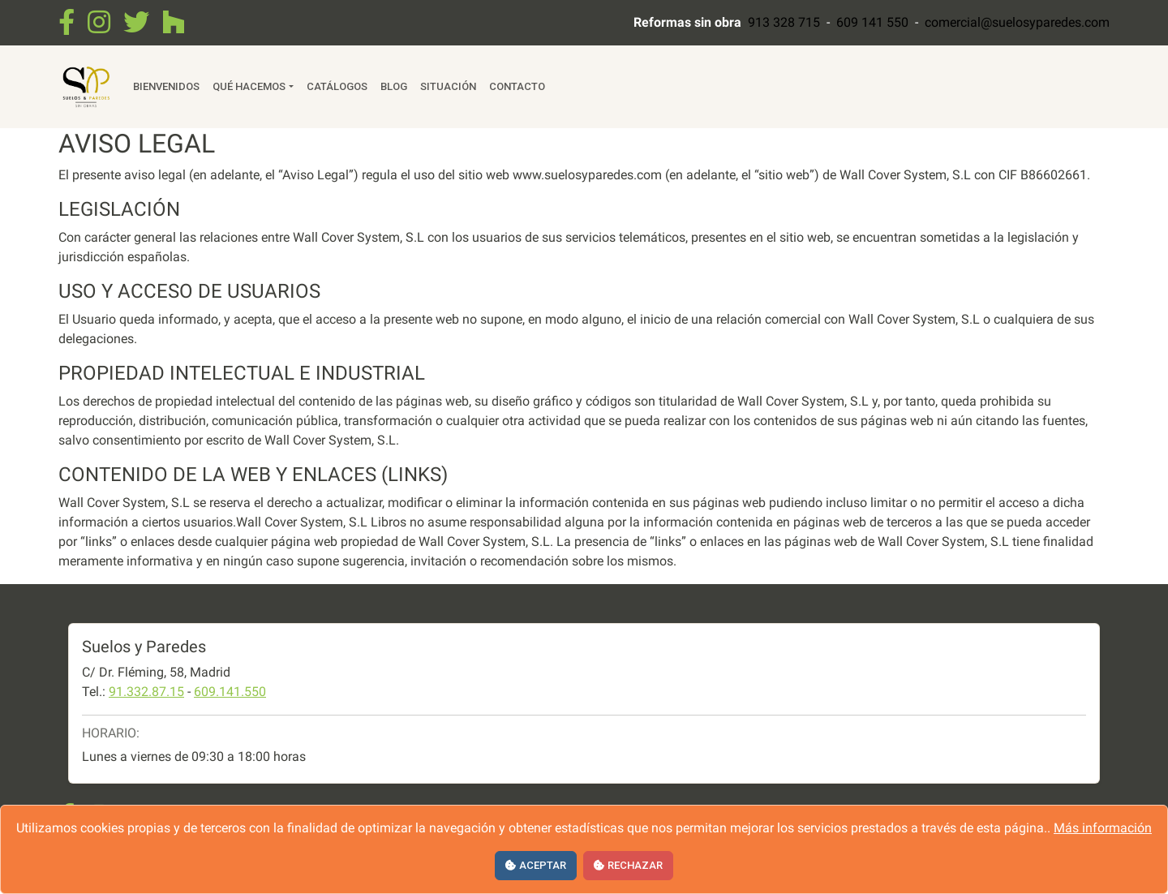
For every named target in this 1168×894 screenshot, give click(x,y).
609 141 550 (872, 22)
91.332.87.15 (146, 691)
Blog (393, 86)
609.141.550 (230, 691)
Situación (448, 86)
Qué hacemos (249, 86)
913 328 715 (784, 22)
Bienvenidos (166, 86)
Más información (1103, 828)
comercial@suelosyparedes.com (1017, 22)
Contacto (517, 86)
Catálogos (337, 86)
